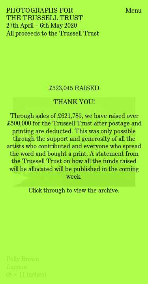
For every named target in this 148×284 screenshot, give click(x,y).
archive (108, 190)
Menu (134, 10)
